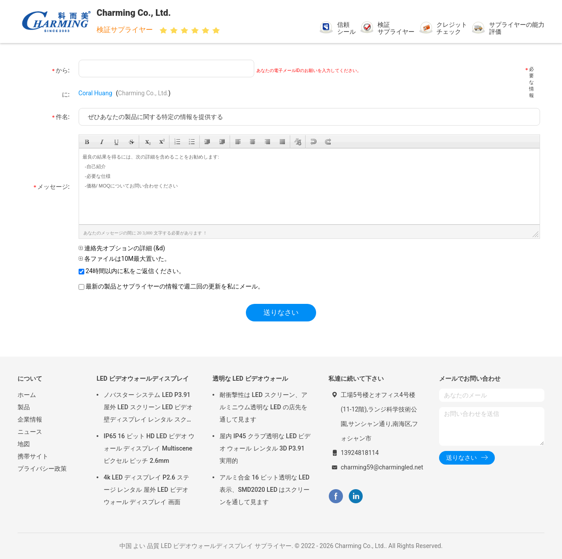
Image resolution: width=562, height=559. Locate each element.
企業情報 (30, 419)
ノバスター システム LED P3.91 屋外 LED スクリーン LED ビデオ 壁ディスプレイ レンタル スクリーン (148, 408)
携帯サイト (33, 456)
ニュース (30, 431)
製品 (24, 407)
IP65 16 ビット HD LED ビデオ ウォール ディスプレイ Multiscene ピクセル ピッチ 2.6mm (149, 448)
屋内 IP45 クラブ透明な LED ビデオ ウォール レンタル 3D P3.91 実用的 (265, 448)
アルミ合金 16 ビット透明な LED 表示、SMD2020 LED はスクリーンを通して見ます (265, 489)
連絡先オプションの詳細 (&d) (122, 248)
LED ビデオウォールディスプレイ (143, 378)
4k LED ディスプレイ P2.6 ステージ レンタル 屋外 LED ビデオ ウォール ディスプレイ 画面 (146, 489)
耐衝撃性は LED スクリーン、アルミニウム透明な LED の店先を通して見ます (263, 407)
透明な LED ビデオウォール (250, 378)
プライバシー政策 (42, 468)
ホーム (27, 394)
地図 (24, 443)
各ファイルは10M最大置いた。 (124, 258)
